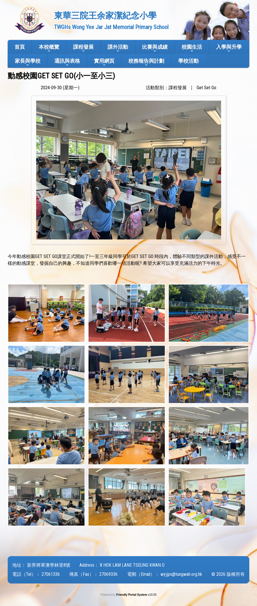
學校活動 (188, 61)
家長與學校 (27, 62)
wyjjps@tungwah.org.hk (181, 574)
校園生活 (192, 48)
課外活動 (118, 48)
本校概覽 (49, 48)
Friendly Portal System (132, 594)
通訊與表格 (67, 62)
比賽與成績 (155, 48)
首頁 (20, 47)
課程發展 (83, 48)
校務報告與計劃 (146, 62)
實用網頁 (104, 62)
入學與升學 (229, 48)
